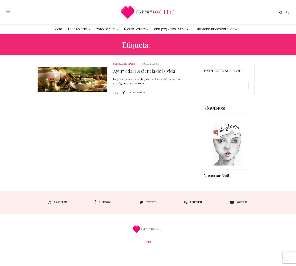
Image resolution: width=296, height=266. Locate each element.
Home (148, 242)
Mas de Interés (135, 29)
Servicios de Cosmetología (217, 29)
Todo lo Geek (78, 29)
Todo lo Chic (106, 29)
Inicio (57, 29)
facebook (102, 202)
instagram (57, 202)
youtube (238, 202)
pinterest (193, 202)
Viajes (131, 64)
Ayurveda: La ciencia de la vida (144, 71)
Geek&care (119, 64)
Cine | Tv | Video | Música (171, 29)
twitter (148, 202)
